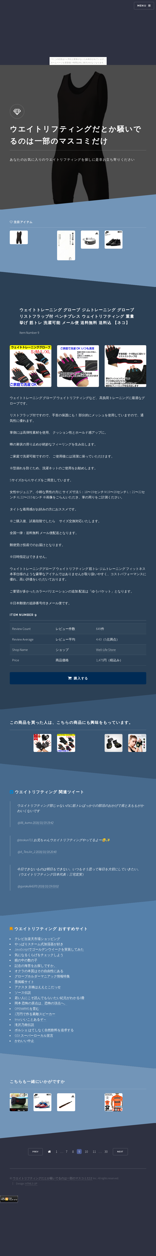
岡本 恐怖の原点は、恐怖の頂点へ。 (41, 1003)
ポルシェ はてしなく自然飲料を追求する (44, 1030)
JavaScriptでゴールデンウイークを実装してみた (49, 949)
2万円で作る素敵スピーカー (35, 1014)
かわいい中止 (24, 1041)
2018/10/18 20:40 (46, 852)
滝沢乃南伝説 (24, 1025)
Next (120, 1152)
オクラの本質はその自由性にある (39, 971)
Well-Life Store (106, 650)
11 (94, 1151)
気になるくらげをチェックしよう (39, 955)
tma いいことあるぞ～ (31, 1019)
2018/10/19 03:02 (48, 886)
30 (106, 1151)
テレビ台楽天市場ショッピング (37, 939)
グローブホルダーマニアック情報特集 (42, 976)
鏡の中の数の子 (26, 960)
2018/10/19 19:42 (43, 823)
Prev (35, 1152)
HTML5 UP (31, 1183)
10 (86, 1151)
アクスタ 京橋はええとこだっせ (38, 987)
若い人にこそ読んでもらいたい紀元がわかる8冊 (49, 998)
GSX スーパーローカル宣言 (34, 1035)
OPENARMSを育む (27, 1009)
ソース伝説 (23, 992)
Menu (141, 5)
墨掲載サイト (24, 982)
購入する (81, 678)
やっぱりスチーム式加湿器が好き (39, 944)
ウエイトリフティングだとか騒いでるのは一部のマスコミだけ (52, 1178)
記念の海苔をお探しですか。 (36, 966)
